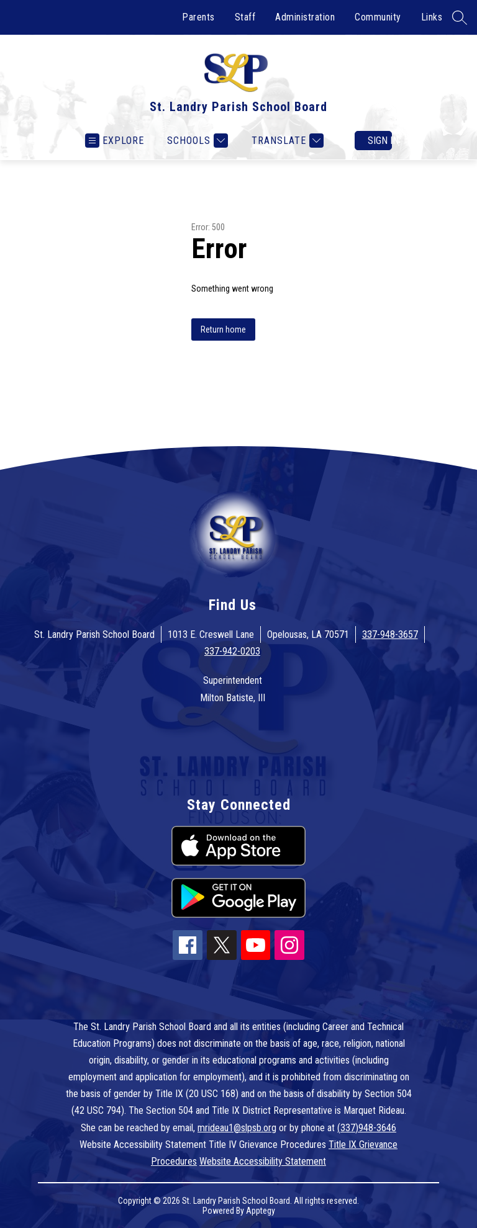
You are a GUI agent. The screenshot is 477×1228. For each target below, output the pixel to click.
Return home (223, 329)
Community (378, 17)
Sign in (380, 140)
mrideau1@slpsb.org (237, 1128)
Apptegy (260, 1211)
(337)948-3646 (366, 1128)
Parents (198, 17)
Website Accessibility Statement (262, 1161)
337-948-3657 (390, 634)
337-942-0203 (232, 651)
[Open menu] (114, 140)
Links (432, 17)
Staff (245, 17)
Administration (305, 17)
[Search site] (459, 17)
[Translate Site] (286, 140)
